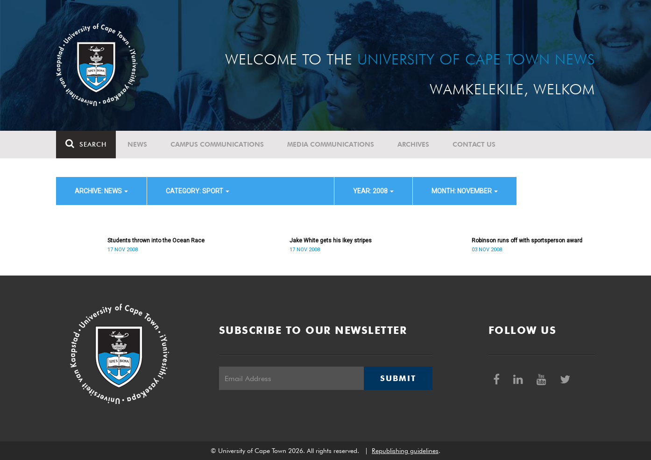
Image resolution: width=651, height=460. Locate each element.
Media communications (330, 144)
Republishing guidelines (405, 450)
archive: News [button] (101, 191)
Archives (413, 144)
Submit (398, 378)
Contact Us (474, 144)
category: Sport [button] (197, 191)
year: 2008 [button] (373, 191)
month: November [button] (465, 191)
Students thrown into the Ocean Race (156, 240)
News (137, 144)
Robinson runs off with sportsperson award (527, 240)
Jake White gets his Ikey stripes (331, 240)
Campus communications (217, 144)
